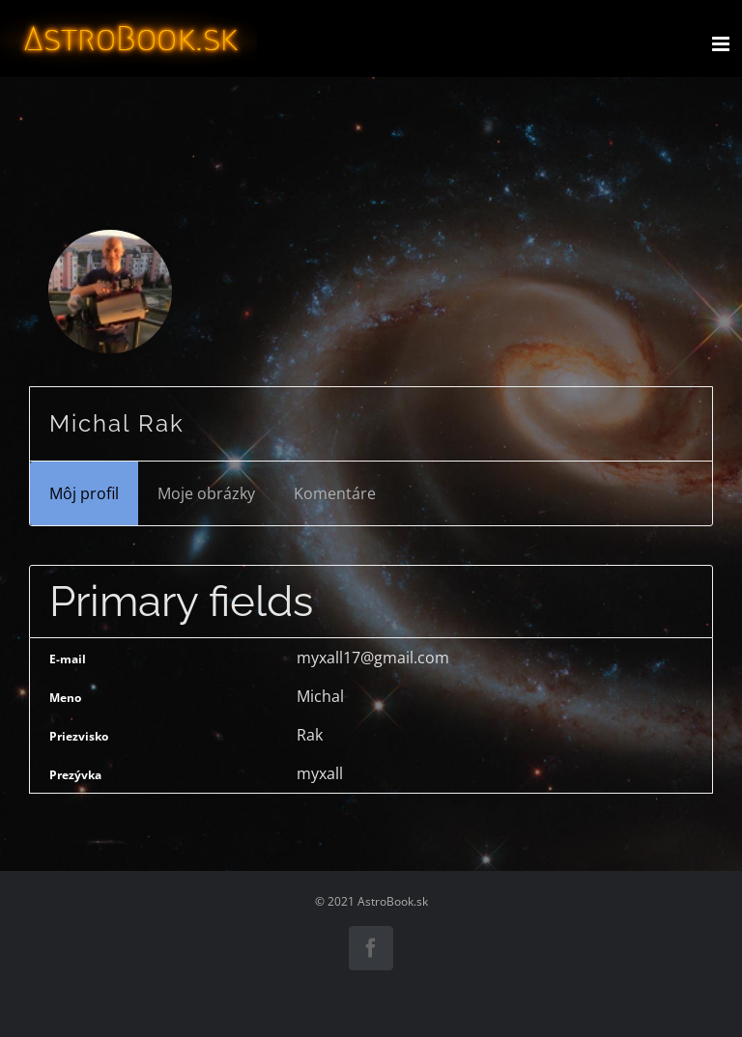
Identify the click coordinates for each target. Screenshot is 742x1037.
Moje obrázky (206, 493)
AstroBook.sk (392, 901)
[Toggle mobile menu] (722, 44)
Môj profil (84, 493)
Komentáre (335, 493)
